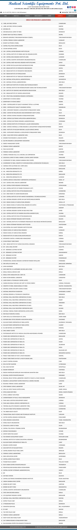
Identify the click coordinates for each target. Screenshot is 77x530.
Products (27, 15)
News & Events (38, 16)
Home (5, 15)
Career (49, 15)
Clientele (60, 16)
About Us (16, 16)
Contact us (71, 16)
